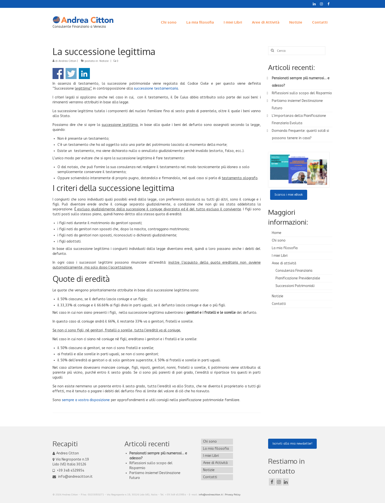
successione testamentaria (156, 88)
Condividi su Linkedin (84, 73)
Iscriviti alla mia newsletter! (292, 443)
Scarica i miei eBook (289, 194)
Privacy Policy (232, 494)
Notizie (104, 61)
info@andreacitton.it (73, 477)
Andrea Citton (67, 61)
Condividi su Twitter (71, 73)
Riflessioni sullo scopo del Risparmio (302, 93)
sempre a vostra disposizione (86, 400)
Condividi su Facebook (58, 73)
